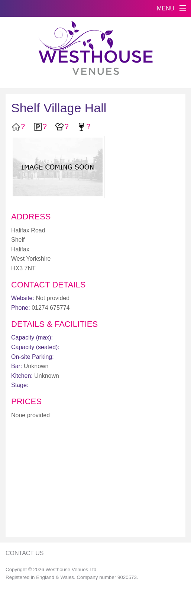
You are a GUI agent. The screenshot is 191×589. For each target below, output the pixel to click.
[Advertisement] (95, 479)
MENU (165, 8)
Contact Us (25, 553)
